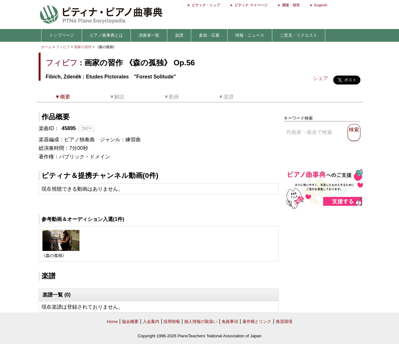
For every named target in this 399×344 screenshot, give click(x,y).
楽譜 (179, 35)
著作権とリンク (256, 321)
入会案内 (151, 321)
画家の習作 (83, 47)
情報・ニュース (249, 35)
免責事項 (230, 321)
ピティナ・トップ (206, 5)
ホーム (46, 47)
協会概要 (130, 321)
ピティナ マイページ (251, 5)
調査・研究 (291, 5)
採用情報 (171, 321)
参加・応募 (209, 35)
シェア (320, 78)
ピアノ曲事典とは (106, 35)
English (320, 5)
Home (112, 321)
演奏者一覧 (149, 35)
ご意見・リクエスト (298, 35)
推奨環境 (284, 321)
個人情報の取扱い (200, 321)
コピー (86, 128)
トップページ (61, 35)
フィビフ (63, 47)
